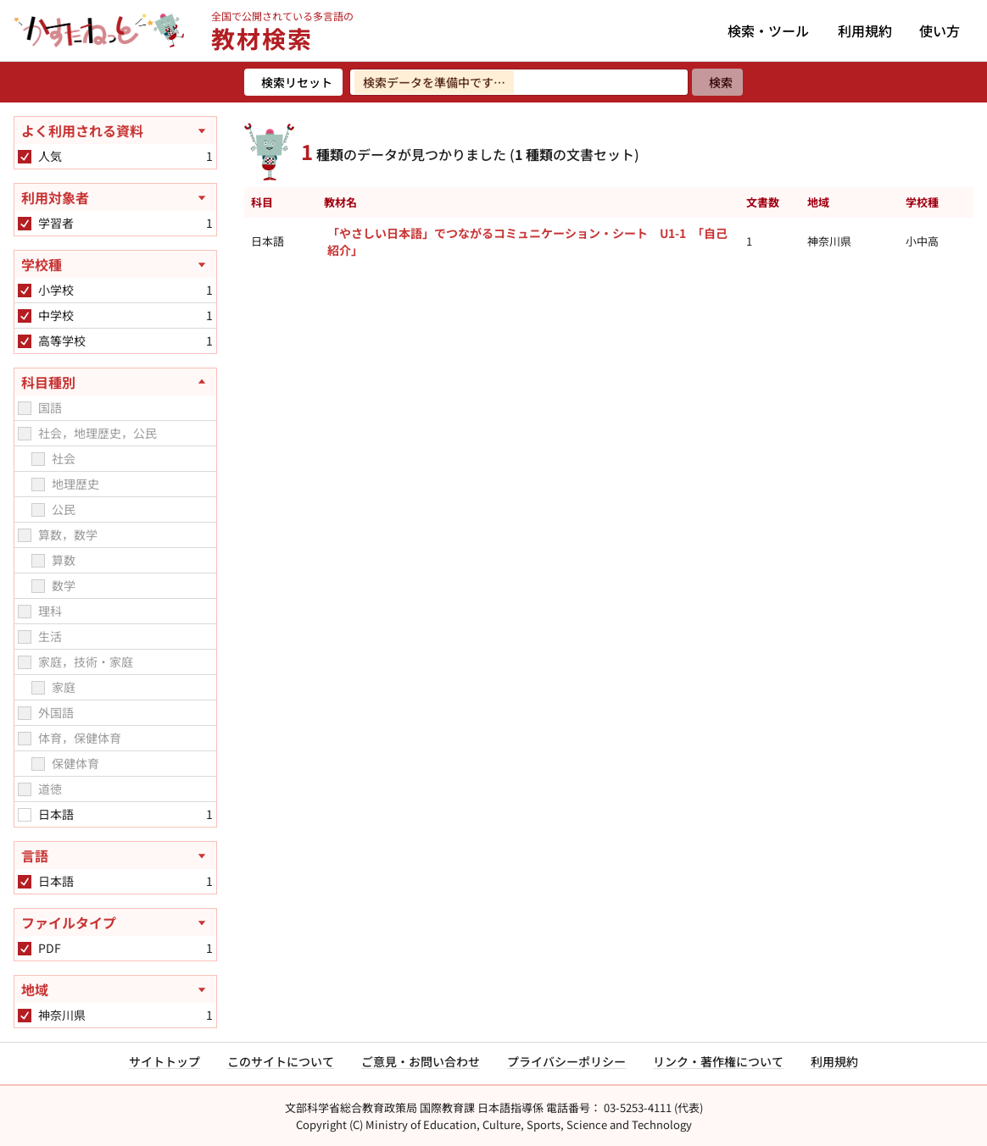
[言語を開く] (115, 855)
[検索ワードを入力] (519, 82)
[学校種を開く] (115, 264)
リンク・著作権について (718, 1061)
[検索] (717, 82)
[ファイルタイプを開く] (115, 922)
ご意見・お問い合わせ (420, 1061)
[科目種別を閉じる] (115, 382)
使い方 (939, 30)
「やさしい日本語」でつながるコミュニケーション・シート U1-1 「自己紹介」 (527, 241)
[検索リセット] (293, 82)
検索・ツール (768, 30)
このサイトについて (280, 1061)
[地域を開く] (115, 989)
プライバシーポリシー (566, 1061)
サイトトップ (164, 1061)
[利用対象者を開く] (115, 197)
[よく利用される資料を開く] (115, 130)
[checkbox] (24, 156)
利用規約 (865, 30)
